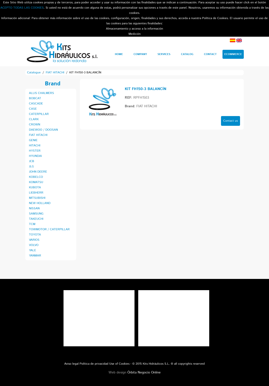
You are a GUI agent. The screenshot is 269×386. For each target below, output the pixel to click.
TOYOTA (35, 234)
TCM (32, 224)
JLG (31, 166)
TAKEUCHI (36, 219)
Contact (210, 54)
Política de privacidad (94, 364)
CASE (33, 109)
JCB (31, 161)
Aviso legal (71, 364)
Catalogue (34, 72)
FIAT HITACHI (55, 72)
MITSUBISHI (37, 198)
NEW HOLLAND (39, 203)
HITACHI (34, 145)
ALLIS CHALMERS (41, 93)
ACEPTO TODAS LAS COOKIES (22, 8)
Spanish (232, 40)
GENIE (33, 140)
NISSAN (34, 208)
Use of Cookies (119, 364)
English (239, 40)
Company (140, 54)
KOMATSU (36, 182)
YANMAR (35, 255)
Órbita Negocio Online (144, 372)
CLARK (34, 119)
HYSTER (35, 151)
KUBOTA (35, 187)
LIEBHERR (36, 193)
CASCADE (36, 103)
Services (163, 54)
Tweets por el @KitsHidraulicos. (173, 293)
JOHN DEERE (38, 172)
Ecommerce (233, 54)
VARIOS (34, 240)
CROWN (34, 124)
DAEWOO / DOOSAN (43, 130)
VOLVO (33, 245)
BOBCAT (35, 98)
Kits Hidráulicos (62, 51)
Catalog (187, 54)
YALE (32, 250)
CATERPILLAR (39, 114)
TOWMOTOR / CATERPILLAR (49, 229)
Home (119, 54)
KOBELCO (36, 177)
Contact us (230, 121)
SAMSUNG (36, 214)
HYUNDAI (35, 156)
